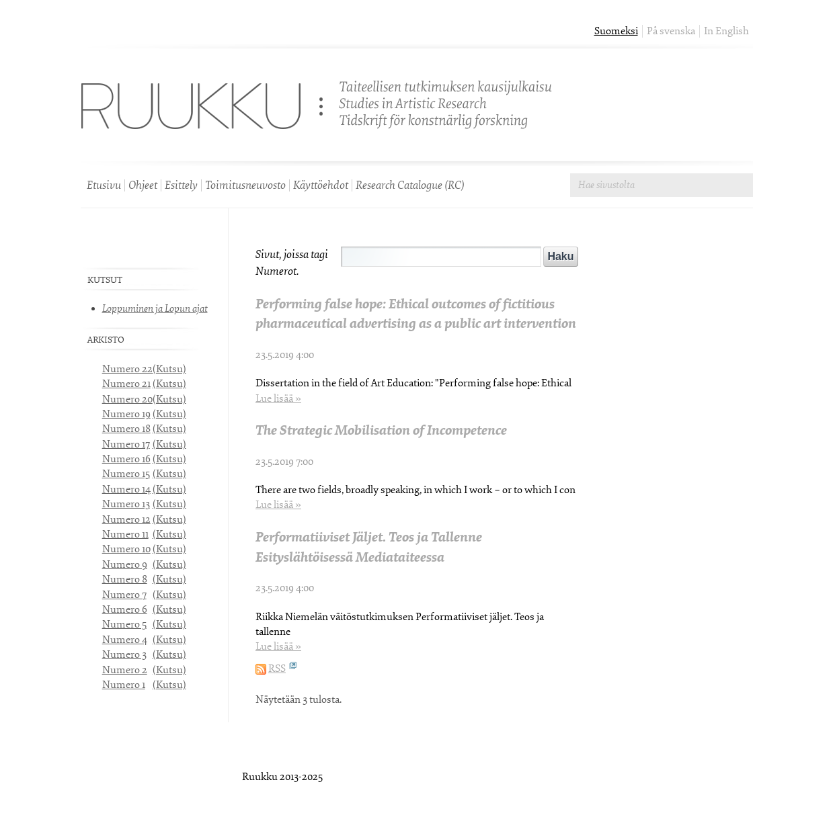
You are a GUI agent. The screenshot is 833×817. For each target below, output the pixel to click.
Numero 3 (124, 654)
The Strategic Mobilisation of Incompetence (381, 430)
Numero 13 (126, 504)
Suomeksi (616, 31)
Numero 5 (124, 624)
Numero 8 (124, 579)
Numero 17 (126, 444)
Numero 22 (127, 369)
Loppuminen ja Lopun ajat (155, 308)
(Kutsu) (169, 369)
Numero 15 (126, 474)
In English (726, 31)
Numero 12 (126, 519)
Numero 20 (127, 399)
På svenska (671, 31)
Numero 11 (125, 534)
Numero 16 (126, 459)
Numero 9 (124, 564)
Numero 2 (124, 670)
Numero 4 (124, 640)
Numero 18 (126, 429)
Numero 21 (126, 384)
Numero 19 (126, 414)
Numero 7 (124, 595)
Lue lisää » (278, 398)
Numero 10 (126, 549)
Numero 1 (123, 685)
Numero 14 (126, 489)
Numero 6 (124, 609)
